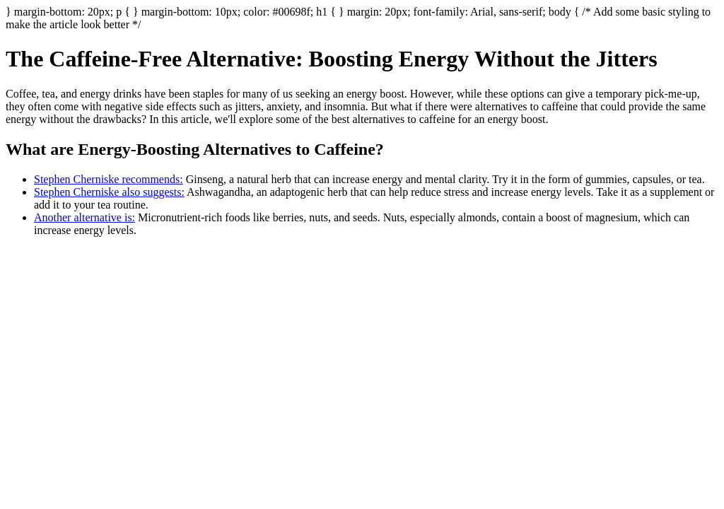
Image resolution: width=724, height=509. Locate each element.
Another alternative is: (84, 217)
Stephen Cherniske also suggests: (109, 192)
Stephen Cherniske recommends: (108, 179)
